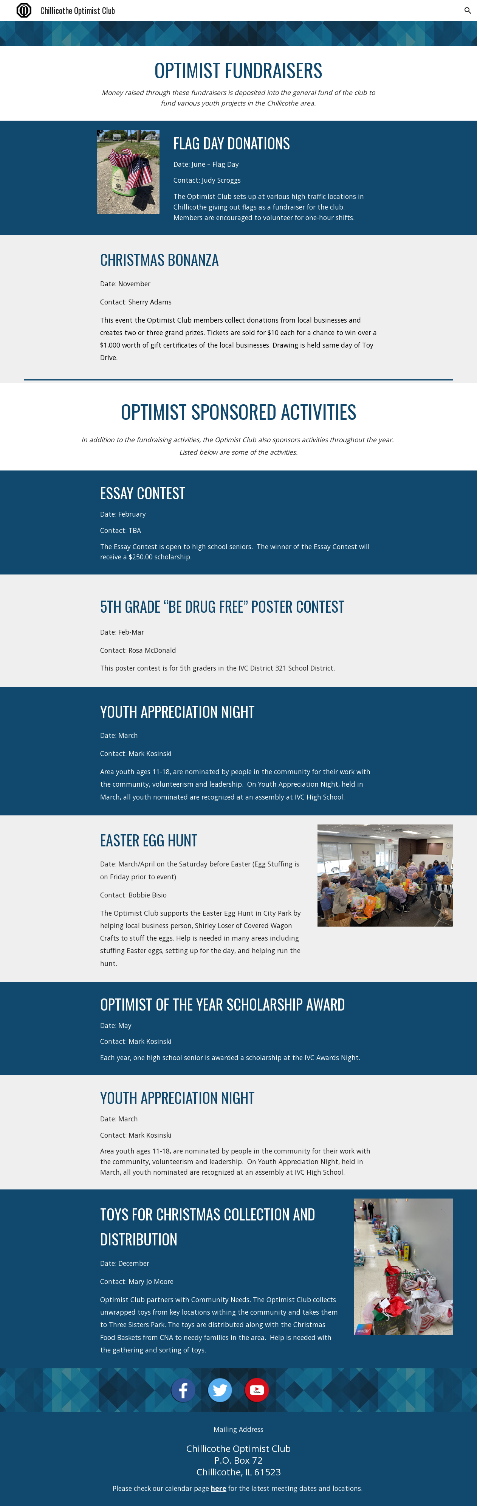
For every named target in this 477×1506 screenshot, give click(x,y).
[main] (238, 83)
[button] (468, 11)
